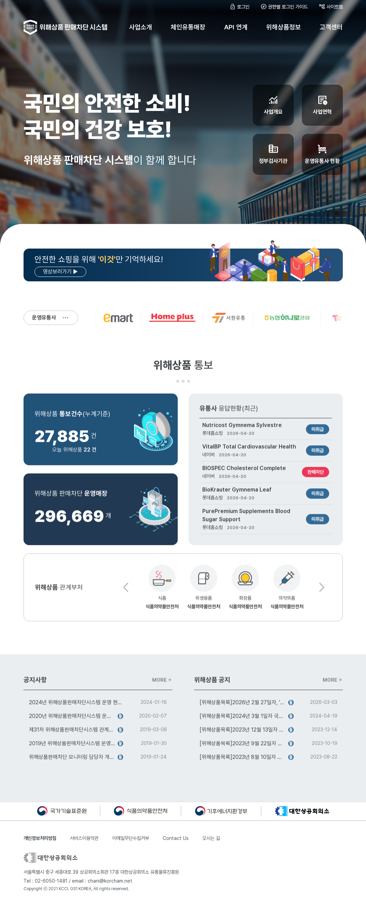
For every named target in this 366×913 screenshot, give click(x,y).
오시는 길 (211, 838)
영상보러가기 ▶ (60, 271)
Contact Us (176, 838)
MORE (162, 682)
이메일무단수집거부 (130, 838)
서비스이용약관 (84, 838)
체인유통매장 (188, 27)
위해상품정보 (283, 27)
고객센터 (331, 27)
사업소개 (140, 27)
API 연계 (236, 27)
